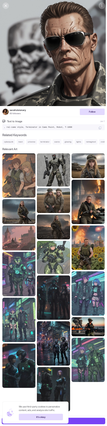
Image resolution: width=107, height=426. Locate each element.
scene (57, 142)
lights (78, 142)
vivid (103, 142)
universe (31, 142)
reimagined (91, 142)
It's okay (41, 417)
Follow (92, 111)
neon (20, 142)
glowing (68, 142)
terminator (45, 142)
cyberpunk (8, 142)
